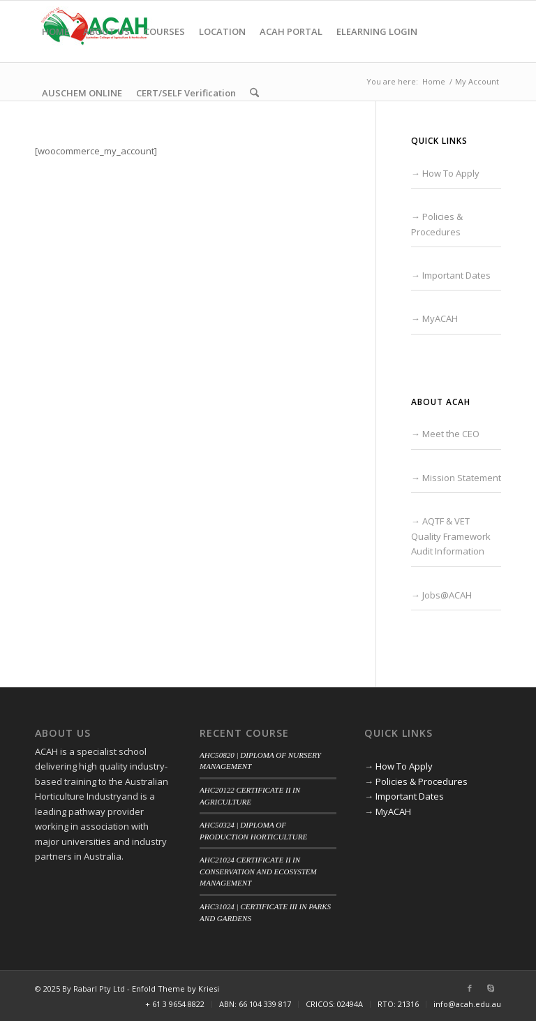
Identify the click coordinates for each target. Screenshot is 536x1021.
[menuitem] (55, 31)
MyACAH (440, 318)
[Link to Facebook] (469, 988)
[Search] (254, 93)
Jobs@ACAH (447, 595)
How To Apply (450, 173)
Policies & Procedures (421, 781)
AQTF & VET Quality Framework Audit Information (451, 536)
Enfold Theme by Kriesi (175, 988)
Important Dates (456, 275)
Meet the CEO (450, 433)
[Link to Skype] (490, 988)
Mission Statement (461, 477)
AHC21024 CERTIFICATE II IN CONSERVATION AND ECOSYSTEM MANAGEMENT (258, 871)
